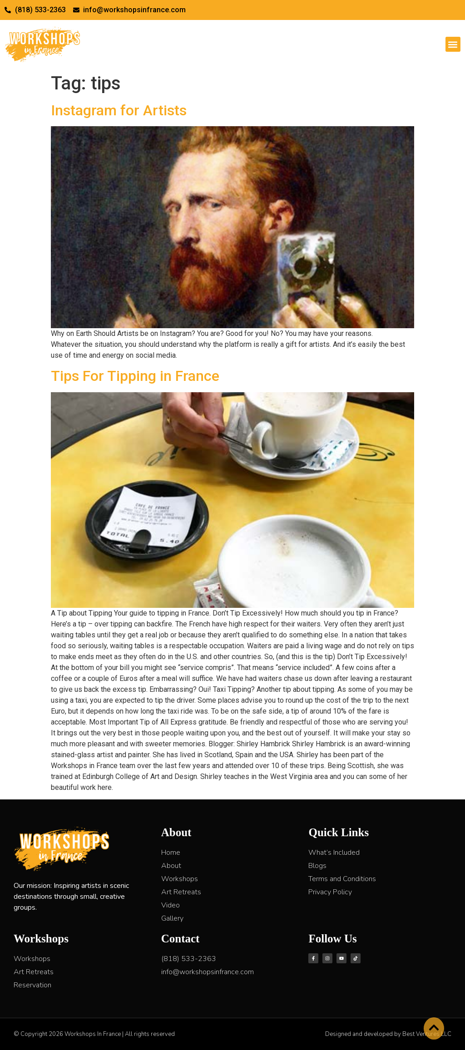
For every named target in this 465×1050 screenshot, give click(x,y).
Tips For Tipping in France (135, 376)
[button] (452, 44)
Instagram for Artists (119, 110)
